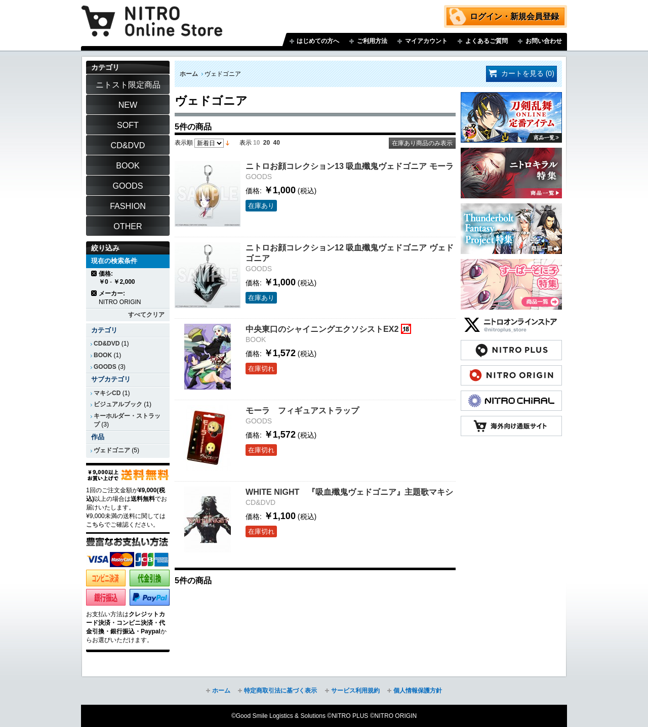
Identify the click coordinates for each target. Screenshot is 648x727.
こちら (95, 524)
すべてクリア (146, 314)
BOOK (103, 355)
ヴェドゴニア (112, 450)
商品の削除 (94, 273)
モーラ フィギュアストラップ (302, 410)
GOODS (105, 366)
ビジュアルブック (118, 404)
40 (276, 142)
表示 (245, 142)
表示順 (184, 142)
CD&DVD (106, 343)
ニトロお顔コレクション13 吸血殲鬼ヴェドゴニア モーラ (350, 165)
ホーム (189, 73)
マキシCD (107, 393)
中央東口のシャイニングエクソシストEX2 (322, 328)
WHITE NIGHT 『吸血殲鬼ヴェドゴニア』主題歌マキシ (349, 491)
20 (266, 142)
